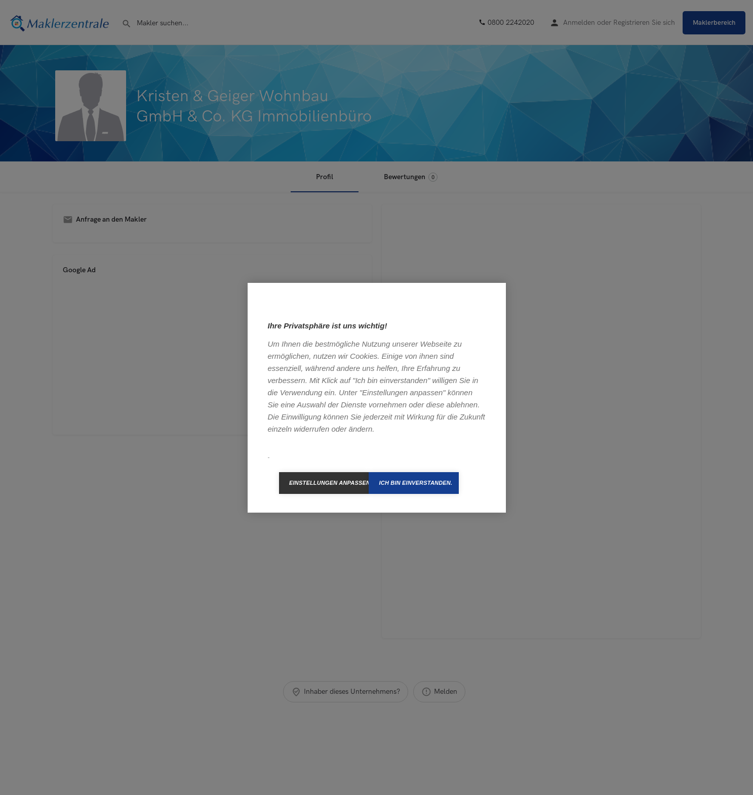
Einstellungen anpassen (329, 483)
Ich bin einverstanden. (415, 483)
